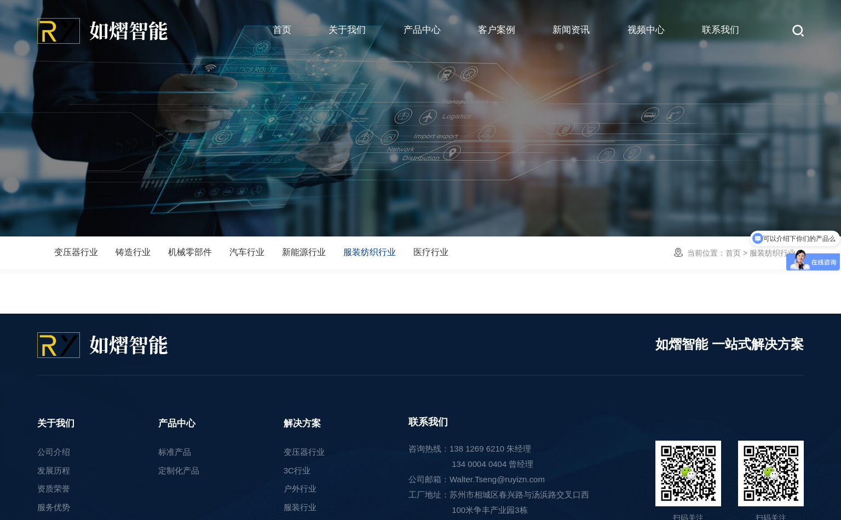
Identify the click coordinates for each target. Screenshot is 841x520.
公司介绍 (53, 452)
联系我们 (720, 30)
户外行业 (300, 488)
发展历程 (53, 470)
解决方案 (302, 423)
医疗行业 (430, 252)
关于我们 (347, 30)
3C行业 (297, 470)
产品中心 (422, 30)
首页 (282, 30)
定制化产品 (178, 470)
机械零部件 (190, 252)
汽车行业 (246, 252)
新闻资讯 (571, 30)
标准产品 (174, 452)
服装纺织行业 (369, 252)
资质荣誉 (53, 488)
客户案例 (496, 30)
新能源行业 (304, 252)
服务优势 (53, 507)
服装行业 (300, 507)
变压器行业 (76, 252)
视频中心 (646, 30)
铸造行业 (133, 252)
